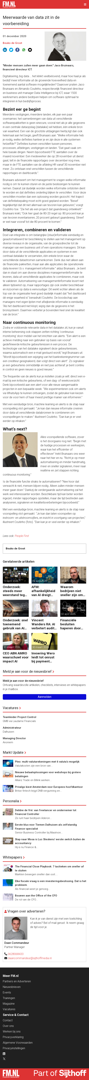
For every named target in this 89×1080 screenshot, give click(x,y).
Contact (8, 1020)
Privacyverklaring (13, 1037)
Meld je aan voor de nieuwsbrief (27, 671)
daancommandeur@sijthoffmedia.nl (30, 958)
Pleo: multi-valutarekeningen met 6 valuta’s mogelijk (47, 761)
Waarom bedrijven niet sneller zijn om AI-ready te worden (71, 591)
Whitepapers (12, 857)
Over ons (8, 1026)
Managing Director (14, 738)
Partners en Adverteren (17, 981)
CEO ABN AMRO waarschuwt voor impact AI (16, 657)
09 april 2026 (39, 580)
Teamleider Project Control (19, 717)
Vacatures (10, 708)
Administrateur (12, 727)
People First (22, 536)
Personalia (11, 801)
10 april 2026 (10, 580)
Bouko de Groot (12, 43)
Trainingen (9, 998)
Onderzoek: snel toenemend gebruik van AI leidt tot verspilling (15, 624)
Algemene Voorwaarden (18, 1042)
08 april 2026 (68, 580)
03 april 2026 (39, 614)
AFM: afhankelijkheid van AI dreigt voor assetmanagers (44, 591)
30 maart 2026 (11, 647)
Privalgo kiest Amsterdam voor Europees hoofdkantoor (49, 786)
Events (7, 992)
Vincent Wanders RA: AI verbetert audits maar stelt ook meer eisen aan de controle (44, 624)
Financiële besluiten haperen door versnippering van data (70, 624)
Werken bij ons (12, 1031)
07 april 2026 (10, 614)
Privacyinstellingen (14, 1048)
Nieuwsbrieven (12, 987)
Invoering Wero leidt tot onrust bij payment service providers (43, 657)
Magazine (9, 1003)
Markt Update (13, 752)
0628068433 (16, 954)
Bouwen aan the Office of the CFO (36, 895)
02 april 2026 (68, 614)
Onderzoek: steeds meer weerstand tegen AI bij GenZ (16, 591)
